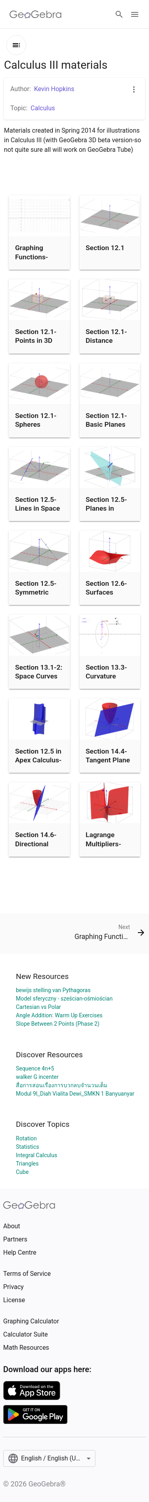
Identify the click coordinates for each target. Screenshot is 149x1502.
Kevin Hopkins (54, 89)
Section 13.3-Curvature (106, 671)
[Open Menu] (134, 14)
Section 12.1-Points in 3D (35, 336)
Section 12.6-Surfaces (106, 587)
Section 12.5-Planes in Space (106, 508)
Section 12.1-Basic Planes (106, 420)
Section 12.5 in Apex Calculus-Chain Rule (38, 760)
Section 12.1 (105, 248)
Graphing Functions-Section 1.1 (32, 257)
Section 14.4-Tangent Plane (108, 755)
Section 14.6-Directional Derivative (35, 844)
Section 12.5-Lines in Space (37, 503)
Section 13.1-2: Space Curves (38, 671)
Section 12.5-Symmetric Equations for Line (35, 596)
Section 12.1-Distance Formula (106, 341)
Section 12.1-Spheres (35, 420)
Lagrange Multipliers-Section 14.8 (105, 844)
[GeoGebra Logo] (36, 14)
